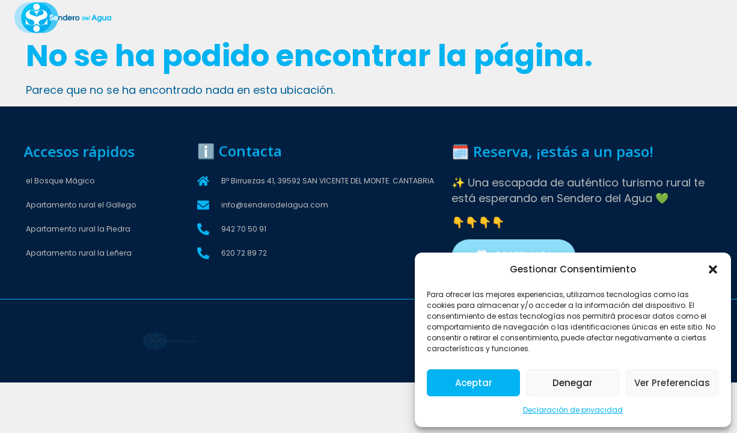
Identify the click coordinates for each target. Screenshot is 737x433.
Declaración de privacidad (573, 410)
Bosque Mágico (398, 17)
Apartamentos (316, 17)
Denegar (572, 382)
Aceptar (473, 382)
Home (165, 17)
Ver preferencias (672, 382)
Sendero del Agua (230, 17)
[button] (713, 269)
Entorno (509, 17)
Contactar (565, 17)
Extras (460, 17)
